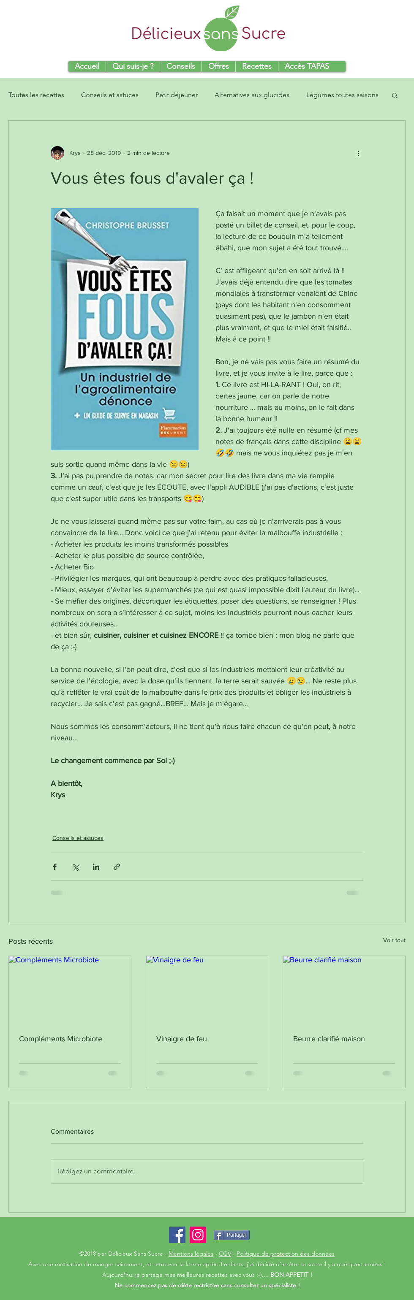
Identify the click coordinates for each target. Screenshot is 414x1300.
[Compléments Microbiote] (70, 990)
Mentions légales (191, 1253)
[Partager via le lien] (117, 867)
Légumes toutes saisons (342, 95)
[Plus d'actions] (358, 153)
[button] (395, 95)
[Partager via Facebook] (55, 867)
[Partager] (232, 1235)
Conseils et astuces (110, 95)
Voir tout (394, 940)
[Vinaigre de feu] (207, 990)
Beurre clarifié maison (329, 1039)
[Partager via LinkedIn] (96, 867)
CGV (225, 1253)
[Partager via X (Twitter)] (75, 867)
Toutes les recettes (36, 95)
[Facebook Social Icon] (177, 1235)
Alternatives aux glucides (252, 95)
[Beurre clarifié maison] (344, 990)
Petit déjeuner (176, 95)
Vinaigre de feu (181, 1039)
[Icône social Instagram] (198, 1235)
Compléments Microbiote (60, 1039)
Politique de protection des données (286, 1253)
